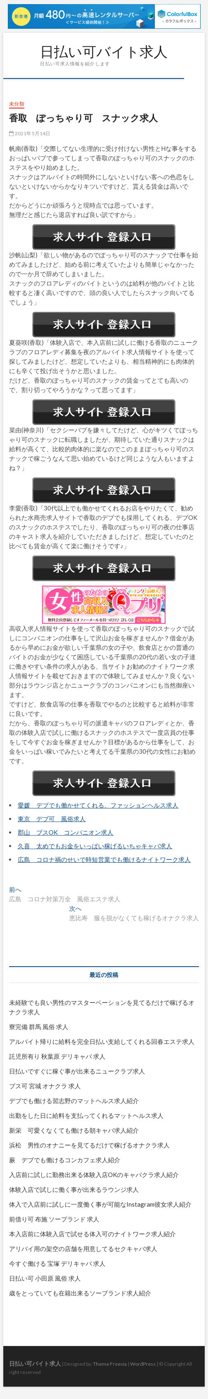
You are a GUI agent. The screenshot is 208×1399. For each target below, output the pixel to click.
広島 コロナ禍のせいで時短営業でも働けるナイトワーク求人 (104, 859)
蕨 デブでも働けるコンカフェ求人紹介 (64, 1160)
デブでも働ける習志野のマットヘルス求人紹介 (74, 1100)
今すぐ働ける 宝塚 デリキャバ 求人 (57, 1263)
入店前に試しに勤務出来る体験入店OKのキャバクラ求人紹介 (94, 1174)
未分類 (16, 104)
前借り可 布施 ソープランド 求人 (54, 1219)
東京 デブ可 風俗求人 (52, 818)
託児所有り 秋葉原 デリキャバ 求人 (57, 1056)
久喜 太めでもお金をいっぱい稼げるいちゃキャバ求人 (95, 846)
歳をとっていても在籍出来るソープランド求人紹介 (80, 1293)
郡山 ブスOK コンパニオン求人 (65, 832)
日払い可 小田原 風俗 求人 (45, 1278)
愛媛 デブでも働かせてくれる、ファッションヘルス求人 (98, 805)
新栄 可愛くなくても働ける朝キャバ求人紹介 (74, 1130)
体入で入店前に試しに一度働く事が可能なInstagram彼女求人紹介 (100, 1204)
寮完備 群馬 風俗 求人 (38, 1026)
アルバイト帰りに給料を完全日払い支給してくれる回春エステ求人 (101, 1041)
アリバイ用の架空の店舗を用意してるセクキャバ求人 (83, 1248)
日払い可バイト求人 (104, 51)
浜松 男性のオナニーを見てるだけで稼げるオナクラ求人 (89, 1145)
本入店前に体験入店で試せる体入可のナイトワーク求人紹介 (92, 1233)
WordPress (143, 1364)
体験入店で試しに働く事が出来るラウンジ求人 (74, 1189)
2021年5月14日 (29, 133)
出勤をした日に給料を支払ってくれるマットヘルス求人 (86, 1115)
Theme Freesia (110, 1364)
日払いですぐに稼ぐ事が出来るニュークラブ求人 (77, 1071)
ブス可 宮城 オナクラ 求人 (45, 1086)
